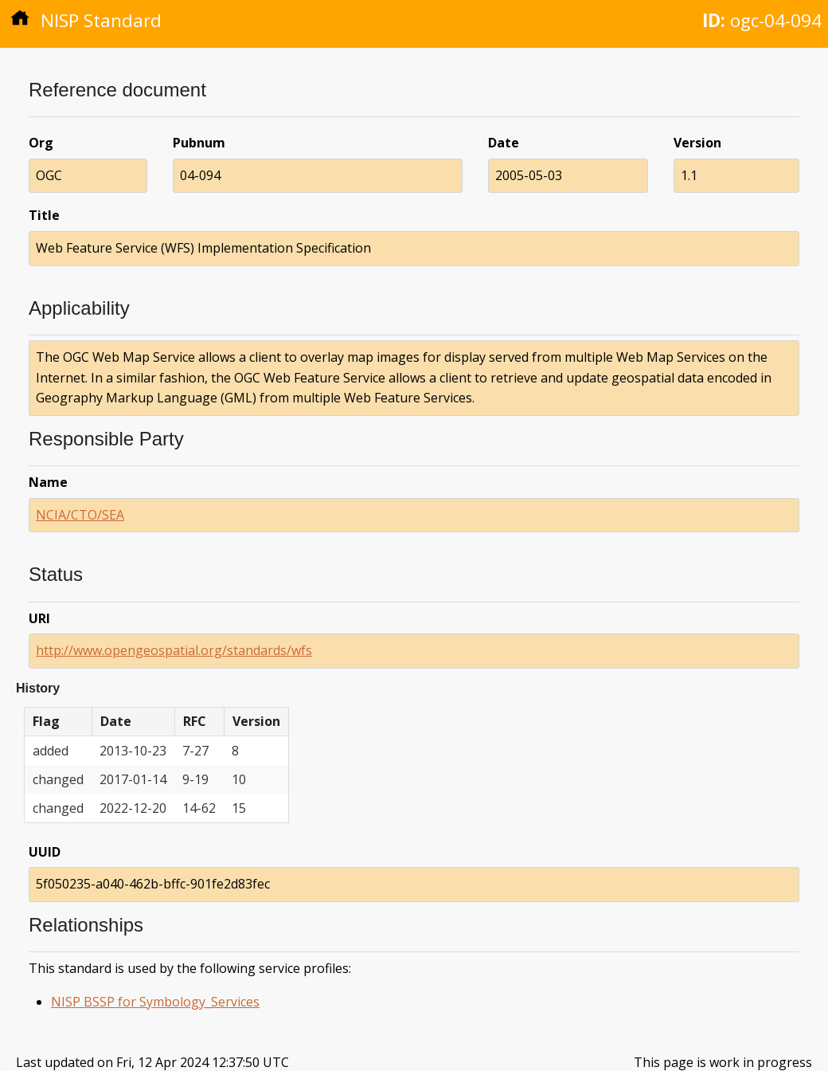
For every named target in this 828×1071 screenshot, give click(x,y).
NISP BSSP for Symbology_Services (155, 1001)
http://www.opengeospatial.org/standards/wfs (174, 650)
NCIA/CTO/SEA (80, 515)
